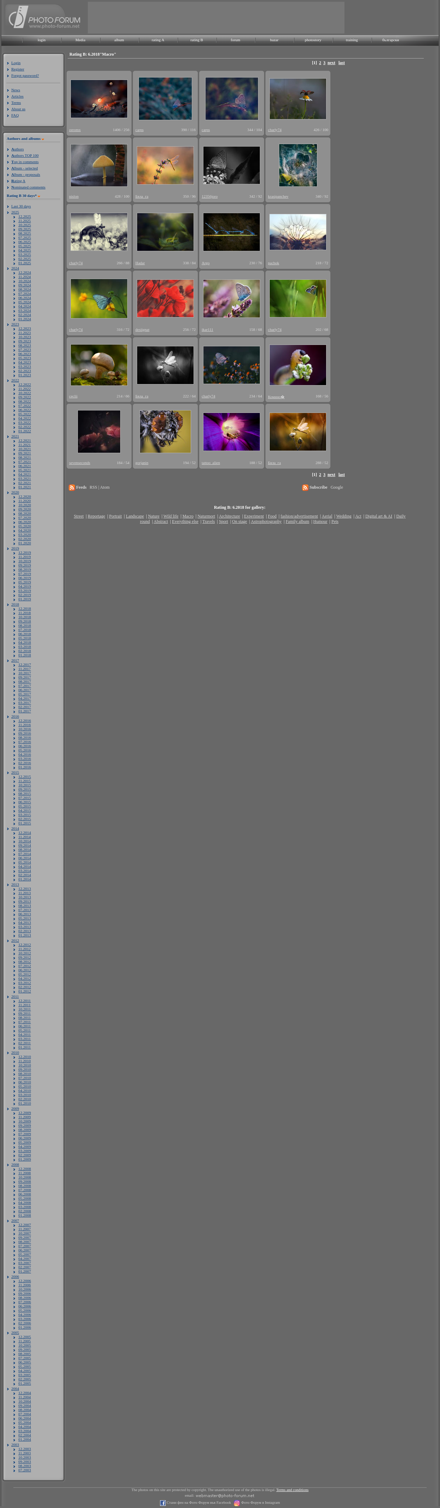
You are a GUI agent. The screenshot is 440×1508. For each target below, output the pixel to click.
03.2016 (24, 758)
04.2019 (24, 586)
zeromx (75, 130)
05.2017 (24, 694)
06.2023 (24, 354)
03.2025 (24, 254)
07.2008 (24, 1190)
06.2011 (24, 1026)
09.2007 (24, 1237)
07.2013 (24, 910)
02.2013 (24, 931)
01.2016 (24, 767)
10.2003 (24, 1457)
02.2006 (24, 1323)
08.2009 (24, 1129)
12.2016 (24, 720)
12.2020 (24, 496)
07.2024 (24, 293)
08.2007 (24, 1242)
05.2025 (24, 246)
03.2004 (24, 1431)
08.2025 (24, 233)
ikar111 (207, 329)
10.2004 (24, 1401)
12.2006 (24, 1281)
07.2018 (24, 630)
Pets (334, 521)
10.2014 (24, 841)
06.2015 (24, 802)
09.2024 (24, 285)
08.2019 (24, 569)
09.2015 (24, 789)
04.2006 (24, 1314)
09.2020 (24, 509)
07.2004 (24, 1414)
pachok (273, 263)
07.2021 (24, 461)
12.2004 (24, 1393)
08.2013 (24, 905)
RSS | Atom (99, 487)
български (390, 40)
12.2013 (24, 888)
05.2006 (24, 1310)
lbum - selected (24, 168)
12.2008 (24, 1169)
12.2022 (24, 384)
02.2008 (24, 1211)
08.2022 (24, 401)
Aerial (327, 516)
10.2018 (24, 617)
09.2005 (24, 1349)
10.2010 (24, 1065)
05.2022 (24, 414)
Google (337, 487)
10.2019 (24, 561)
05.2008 (24, 1198)
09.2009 (24, 1125)
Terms (16, 102)
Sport (223, 521)
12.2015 (24, 776)
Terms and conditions (292, 1490)
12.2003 (24, 1449)
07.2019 (24, 573)
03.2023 (24, 366)
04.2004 (24, 1426)
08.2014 (24, 849)
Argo (205, 263)
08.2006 (24, 1298)
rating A (158, 40)
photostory (313, 40)
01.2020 (24, 543)
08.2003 (24, 1466)
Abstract (161, 521)
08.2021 (24, 457)
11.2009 (24, 1117)
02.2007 (24, 1267)
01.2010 (24, 1103)
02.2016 (24, 763)
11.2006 (24, 1285)
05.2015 (24, 806)
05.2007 (24, 1254)
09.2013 (24, 901)
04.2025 (24, 250)
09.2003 (24, 1461)
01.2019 (24, 599)
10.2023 (24, 337)
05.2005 (24, 1366)
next (331, 62)
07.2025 (24, 237)
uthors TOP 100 (24, 155)
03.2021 (24, 478)
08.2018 (24, 625)
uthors (17, 149)
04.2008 (24, 1202)
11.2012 (24, 949)
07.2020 (24, 517)
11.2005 (24, 1341)
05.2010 (24, 1086)
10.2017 (24, 673)
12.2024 (24, 272)
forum (235, 40)
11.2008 (24, 1173)
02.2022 (24, 427)
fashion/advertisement (299, 516)
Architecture (229, 516)
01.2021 (24, 487)
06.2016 (24, 746)
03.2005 (24, 1375)
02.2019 (24, 595)
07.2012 (24, 966)
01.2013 (24, 935)
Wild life (171, 516)
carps (139, 130)
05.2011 (24, 1030)
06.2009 (24, 1138)
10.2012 (24, 953)
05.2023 (24, 358)
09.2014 (24, 845)
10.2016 (24, 729)
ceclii (73, 396)
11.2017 (24, 669)
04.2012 (24, 978)
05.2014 (24, 862)
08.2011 (24, 1017)
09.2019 (24, 565)
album (119, 40)
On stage (239, 521)
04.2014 (24, 866)
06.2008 (24, 1194)
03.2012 (24, 983)
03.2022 (24, 422)
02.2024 (24, 315)
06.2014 (24, 858)
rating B (196, 40)
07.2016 (24, 742)
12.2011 (24, 1001)
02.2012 (24, 987)
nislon (74, 196)
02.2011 (24, 1043)
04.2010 (24, 1090)
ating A (18, 181)
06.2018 (24, 634)
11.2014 (24, 837)
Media (80, 40)
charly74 (274, 130)
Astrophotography (266, 521)
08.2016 (24, 737)
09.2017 (24, 677)
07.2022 (24, 405)
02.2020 (24, 539)
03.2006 (24, 1319)
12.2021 (24, 440)
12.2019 (24, 552)
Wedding (344, 516)
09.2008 (24, 1181)
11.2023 (24, 332)
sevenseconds (79, 463)
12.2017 (24, 664)
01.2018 (24, 655)
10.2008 (24, 1177)
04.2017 (24, 698)
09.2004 (24, 1405)
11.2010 (24, 1061)
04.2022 (24, 418)
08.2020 (24, 513)
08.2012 (24, 961)
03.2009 (24, 1151)
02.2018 (24, 651)
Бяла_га (141, 196)
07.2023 (24, 349)
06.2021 (24, 466)
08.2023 (24, 345)
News (15, 90)
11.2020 (24, 501)
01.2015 (24, 823)
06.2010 (24, 1082)
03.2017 (24, 702)
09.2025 (24, 229)
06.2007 (24, 1250)
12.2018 (24, 608)
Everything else (185, 521)
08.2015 (24, 793)
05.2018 (24, 638)
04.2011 (24, 1034)
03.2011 (24, 1039)
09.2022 (24, 397)
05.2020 (24, 526)
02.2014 (24, 875)
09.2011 (24, 1013)
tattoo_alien (211, 463)
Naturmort (206, 516)
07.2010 (24, 1078)
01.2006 (24, 1327)
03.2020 (24, 534)
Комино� (276, 397)
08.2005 (24, 1354)
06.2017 (24, 690)
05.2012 (24, 974)
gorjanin (141, 463)
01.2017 (24, 711)
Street (79, 516)
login (42, 40)
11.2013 (24, 893)
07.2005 (24, 1358)
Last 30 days (21, 206)
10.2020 (24, 505)
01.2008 (24, 1215)
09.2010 (24, 1069)
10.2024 (24, 281)
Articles (17, 96)
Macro (187, 516)
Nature (154, 516)
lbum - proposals (25, 174)
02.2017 (24, 707)
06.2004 (24, 1418)
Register (17, 69)
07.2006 (24, 1302)
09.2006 (24, 1293)
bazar (274, 40)
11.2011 (24, 1005)
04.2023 (24, 362)
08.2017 (24, 681)
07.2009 (24, 1134)
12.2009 (24, 1113)
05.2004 (24, 1422)
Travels (208, 521)
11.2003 (24, 1453)
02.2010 (24, 1099)
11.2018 (24, 613)
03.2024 (24, 310)
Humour (320, 521)
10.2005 (24, 1345)
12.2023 (24, 328)
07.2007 (24, 1246)
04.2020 (24, 530)
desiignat (142, 329)
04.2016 (24, 754)
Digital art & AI (378, 516)
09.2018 (24, 621)
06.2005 (24, 1362)
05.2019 (24, 582)
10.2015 (24, 785)
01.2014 (24, 879)
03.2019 (24, 590)
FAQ (15, 115)
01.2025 (24, 263)
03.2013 (24, 927)
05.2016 (24, 750)
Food (272, 516)
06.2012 (24, 970)
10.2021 (24, 449)
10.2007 (24, 1233)
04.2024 (24, 306)
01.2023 (24, 375)
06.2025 (24, 242)
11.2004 (24, 1397)
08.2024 (24, 289)
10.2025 (24, 225)
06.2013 (24, 914)
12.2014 (24, 832)
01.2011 (24, 1047)
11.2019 (24, 557)
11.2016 (24, 725)
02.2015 (24, 819)
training (352, 40)
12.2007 (24, 1225)
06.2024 (24, 298)
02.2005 (24, 1379)
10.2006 (24, 1289)
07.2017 (24, 686)
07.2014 (24, 854)
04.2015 (24, 810)
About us (18, 109)
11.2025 (24, 220)
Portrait (115, 516)
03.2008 (24, 1207)
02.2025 (24, 259)
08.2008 (24, 1185)
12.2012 (24, 944)
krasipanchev (278, 196)
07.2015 (24, 798)
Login (15, 63)
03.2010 (24, 1095)
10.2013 (24, 897)
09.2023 (24, 341)
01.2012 (24, 991)
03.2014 (24, 871)
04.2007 (24, 1258)
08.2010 (24, 1073)
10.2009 (24, 1121)
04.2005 (24, 1370)
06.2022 (24, 410)
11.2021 (24, 445)
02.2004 (24, 1435)
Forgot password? (25, 75)
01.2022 (24, 431)
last (341, 62)
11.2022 (24, 389)
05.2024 (24, 302)
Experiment (254, 516)
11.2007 (24, 1229)
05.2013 (24, 918)
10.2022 (24, 393)
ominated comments (28, 187)
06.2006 (24, 1306)
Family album (297, 521)
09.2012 (24, 957)
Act (358, 516)
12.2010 (24, 1057)
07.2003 (24, 1470)
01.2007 (24, 1271)
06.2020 (24, 522)
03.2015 (24, 814)
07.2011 (24, 1022)
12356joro (210, 196)
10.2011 (24, 1009)
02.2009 (24, 1155)
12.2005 (24, 1337)
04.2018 (24, 642)
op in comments (25, 162)
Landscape (135, 516)
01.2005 (24, 1383)
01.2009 (24, 1159)
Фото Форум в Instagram (260, 1502)
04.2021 (24, 474)
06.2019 (24, 578)
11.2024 (24, 276)
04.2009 (24, 1146)
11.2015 (24, 781)
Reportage (96, 516)
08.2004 (24, 1410)
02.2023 (24, 371)
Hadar (140, 263)
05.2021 (24, 470)
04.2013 (24, 922)
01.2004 (24, 1439)
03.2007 (24, 1263)
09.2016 (24, 733)
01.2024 (24, 319)
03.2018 (24, 646)
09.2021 (24, 453)
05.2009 (24, 1142)
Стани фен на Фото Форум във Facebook (198, 1502)
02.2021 (24, 483)
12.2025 (24, 216)
